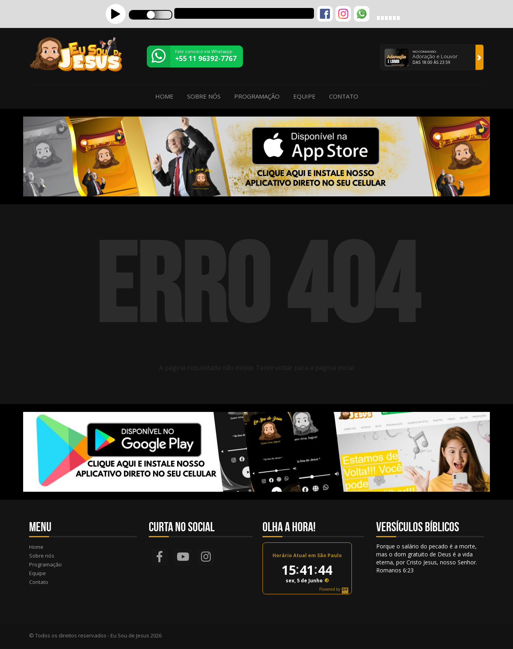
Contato (343, 96)
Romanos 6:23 (395, 570)
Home (164, 96)
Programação (257, 96)
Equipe (304, 96)
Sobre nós (204, 96)
